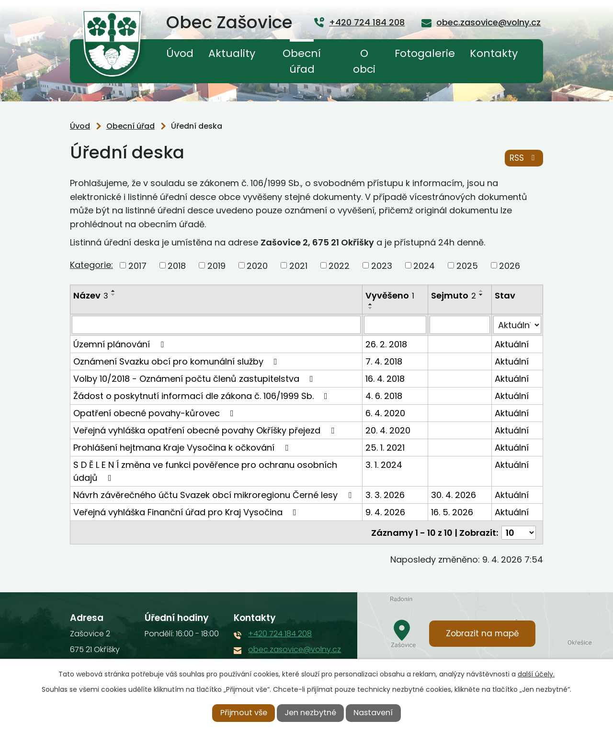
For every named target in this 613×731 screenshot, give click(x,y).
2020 (257, 265)
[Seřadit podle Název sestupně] (113, 295)
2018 (177, 265)
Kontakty (494, 53)
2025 (467, 265)
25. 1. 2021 (385, 448)
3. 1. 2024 (383, 465)
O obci (364, 61)
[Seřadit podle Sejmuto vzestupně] (481, 291)
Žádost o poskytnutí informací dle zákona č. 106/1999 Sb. (202, 396)
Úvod (179, 53)
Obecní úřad (302, 61)
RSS (524, 158)
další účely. (536, 674)
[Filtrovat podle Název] (216, 325)
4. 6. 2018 (383, 396)
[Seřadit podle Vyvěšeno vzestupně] (370, 304)
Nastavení (373, 712)
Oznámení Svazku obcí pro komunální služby (177, 361)
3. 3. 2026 (385, 495)
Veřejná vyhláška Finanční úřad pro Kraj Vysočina (186, 512)
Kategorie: (91, 265)
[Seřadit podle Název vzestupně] (113, 291)
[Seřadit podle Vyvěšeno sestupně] (370, 308)
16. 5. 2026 (452, 512)
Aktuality (231, 53)
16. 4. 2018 (385, 379)
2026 (509, 265)
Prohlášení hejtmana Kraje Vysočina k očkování (182, 448)
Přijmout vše (243, 712)
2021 (298, 265)
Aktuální (512, 344)
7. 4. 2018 (383, 361)
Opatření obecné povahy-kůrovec (155, 413)
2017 (137, 265)
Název (90, 295)
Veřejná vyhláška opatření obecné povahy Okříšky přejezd (205, 430)
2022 (339, 265)
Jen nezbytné (310, 712)
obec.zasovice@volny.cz (294, 648)
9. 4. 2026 (385, 512)
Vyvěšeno (389, 295)
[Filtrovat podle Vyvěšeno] (395, 325)
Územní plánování (120, 344)
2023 (381, 265)
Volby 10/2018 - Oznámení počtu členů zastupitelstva (195, 379)
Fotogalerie (425, 53)
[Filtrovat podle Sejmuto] (460, 325)
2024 (424, 265)
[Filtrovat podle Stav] (517, 325)
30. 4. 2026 (453, 495)
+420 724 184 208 (280, 633)
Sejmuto (453, 295)
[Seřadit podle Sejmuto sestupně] (481, 295)
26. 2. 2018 (386, 344)
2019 (216, 265)
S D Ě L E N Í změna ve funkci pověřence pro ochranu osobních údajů (205, 471)
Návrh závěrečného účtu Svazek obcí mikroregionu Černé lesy (214, 495)
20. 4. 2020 (387, 430)
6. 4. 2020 (385, 413)
